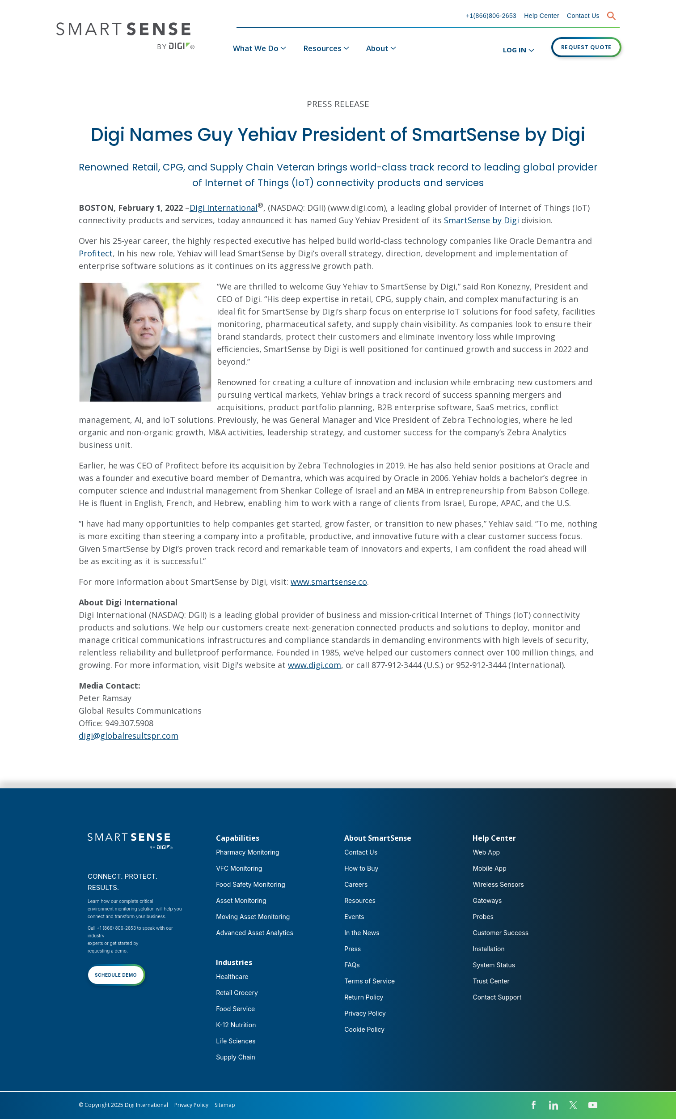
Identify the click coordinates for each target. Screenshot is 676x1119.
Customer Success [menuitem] (500, 932)
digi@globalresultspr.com (128, 735)
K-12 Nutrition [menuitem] (236, 1025)
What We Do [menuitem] (256, 48)
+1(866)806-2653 (491, 15)
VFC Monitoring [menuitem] (239, 868)
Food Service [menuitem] (235, 1009)
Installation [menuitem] (488, 949)
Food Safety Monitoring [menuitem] (250, 884)
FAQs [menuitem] (351, 965)
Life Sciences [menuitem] (236, 1041)
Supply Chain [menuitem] (235, 1057)
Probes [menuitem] (483, 916)
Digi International (224, 207)
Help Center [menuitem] (494, 838)
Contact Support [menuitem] (497, 997)
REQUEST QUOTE (586, 47)
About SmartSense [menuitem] (377, 838)
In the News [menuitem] (361, 932)
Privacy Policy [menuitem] (365, 1013)
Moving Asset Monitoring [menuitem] (253, 916)
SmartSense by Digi (481, 220)
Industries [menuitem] (234, 962)
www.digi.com (314, 664)
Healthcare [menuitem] (232, 976)
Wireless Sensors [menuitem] (498, 884)
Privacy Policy (191, 1105)
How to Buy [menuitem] (361, 868)
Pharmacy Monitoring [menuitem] (247, 852)
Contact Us (583, 15)
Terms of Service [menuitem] (369, 981)
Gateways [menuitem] (487, 900)
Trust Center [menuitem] (491, 981)
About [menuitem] (377, 48)
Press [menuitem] (352, 949)
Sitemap (225, 1105)
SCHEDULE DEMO (116, 975)
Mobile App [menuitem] (489, 868)
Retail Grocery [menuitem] (237, 992)
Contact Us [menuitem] (360, 852)
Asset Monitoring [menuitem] (241, 900)
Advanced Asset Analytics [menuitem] (254, 932)
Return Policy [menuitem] (363, 997)
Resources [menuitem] (322, 48)
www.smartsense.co (329, 581)
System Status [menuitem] (494, 965)
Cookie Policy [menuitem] (364, 1029)
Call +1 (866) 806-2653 (112, 928)
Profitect (96, 253)
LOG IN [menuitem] (514, 49)
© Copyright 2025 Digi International (123, 1105)
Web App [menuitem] (486, 852)
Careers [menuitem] (356, 884)
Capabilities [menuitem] (237, 838)
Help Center (541, 15)
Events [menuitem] (354, 916)
